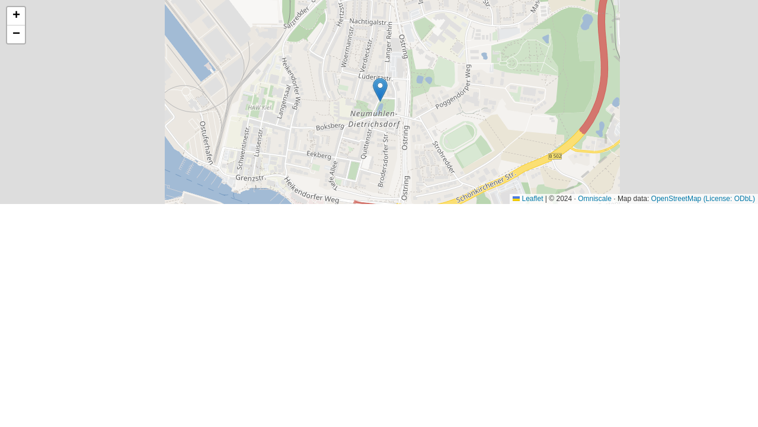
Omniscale (595, 199)
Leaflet (528, 199)
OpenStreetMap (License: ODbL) (703, 199)
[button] (380, 90)
